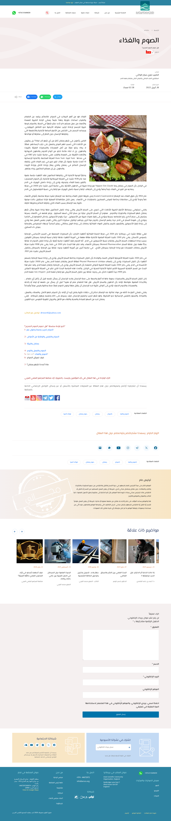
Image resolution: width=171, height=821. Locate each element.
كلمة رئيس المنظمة (56, 782)
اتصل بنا (57, 13)
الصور (157, 785)
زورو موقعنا (69, 3)
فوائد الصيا (67, 414)
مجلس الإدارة (58, 777)
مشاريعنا (60, 788)
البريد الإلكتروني (151, 676)
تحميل (152, 52)
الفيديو (156, 790)
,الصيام (110, 414)
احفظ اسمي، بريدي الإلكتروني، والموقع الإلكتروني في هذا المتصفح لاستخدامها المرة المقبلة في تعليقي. (122, 705)
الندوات (156, 796)
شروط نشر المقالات (150, 813)
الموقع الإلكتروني (151, 689)
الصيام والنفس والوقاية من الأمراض (43, 337)
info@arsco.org (83, 781)
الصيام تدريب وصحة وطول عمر (40, 330)
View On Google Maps (31, 790)
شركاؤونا (59, 803)
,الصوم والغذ (124, 414)
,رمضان (97, 414)
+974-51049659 (24, 13)
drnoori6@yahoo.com (51, 313)
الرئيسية (156, 30)
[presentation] (14, 531)
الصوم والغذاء (41, 354)
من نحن (107, 13)
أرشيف (127, 813)
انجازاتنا (60, 793)
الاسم (155, 664)
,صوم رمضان (83, 414)
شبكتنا (96, 13)
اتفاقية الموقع (136, 813)
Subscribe (129, 747)
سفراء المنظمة (70, 13)
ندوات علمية (85, 13)
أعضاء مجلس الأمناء (56, 798)
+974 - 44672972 (83, 777)
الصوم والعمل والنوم (36, 350)
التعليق (154, 627)
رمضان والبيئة (33, 344)
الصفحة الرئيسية (120, 13)
